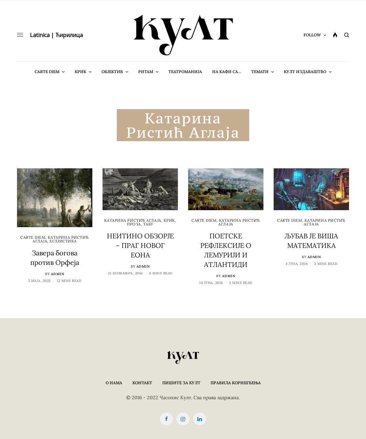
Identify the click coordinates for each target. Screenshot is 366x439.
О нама (114, 382)
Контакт (142, 382)
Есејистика (63, 241)
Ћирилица (69, 35)
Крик (169, 220)
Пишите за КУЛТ (181, 382)
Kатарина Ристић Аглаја (132, 220)
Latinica (40, 35)
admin (58, 274)
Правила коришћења (236, 382)
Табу (148, 224)
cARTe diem (32, 237)
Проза (134, 224)
